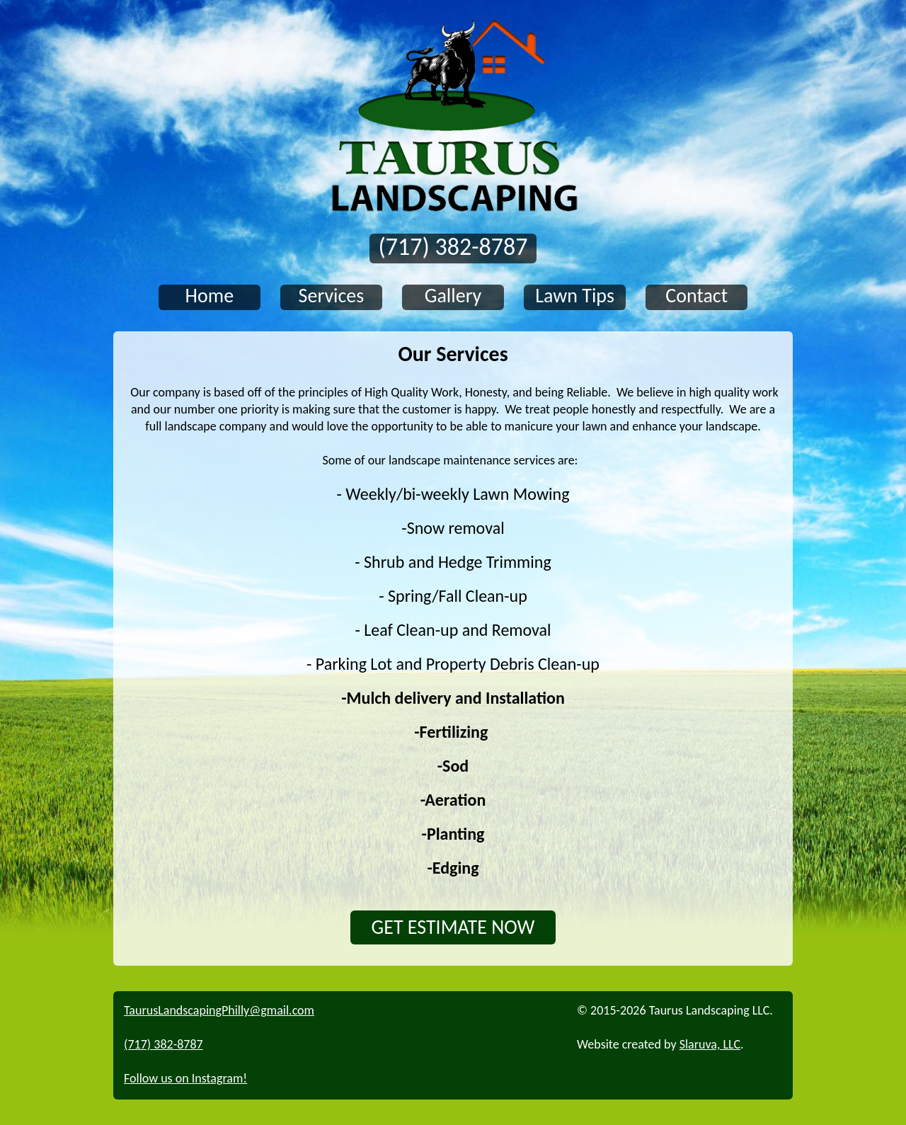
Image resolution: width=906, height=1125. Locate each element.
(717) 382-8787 (452, 247)
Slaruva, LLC (710, 1044)
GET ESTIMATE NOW (453, 927)
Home (209, 296)
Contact (696, 296)
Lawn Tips (574, 296)
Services (332, 296)
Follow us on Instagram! (185, 1078)
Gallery (453, 296)
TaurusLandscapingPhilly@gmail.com (219, 1010)
